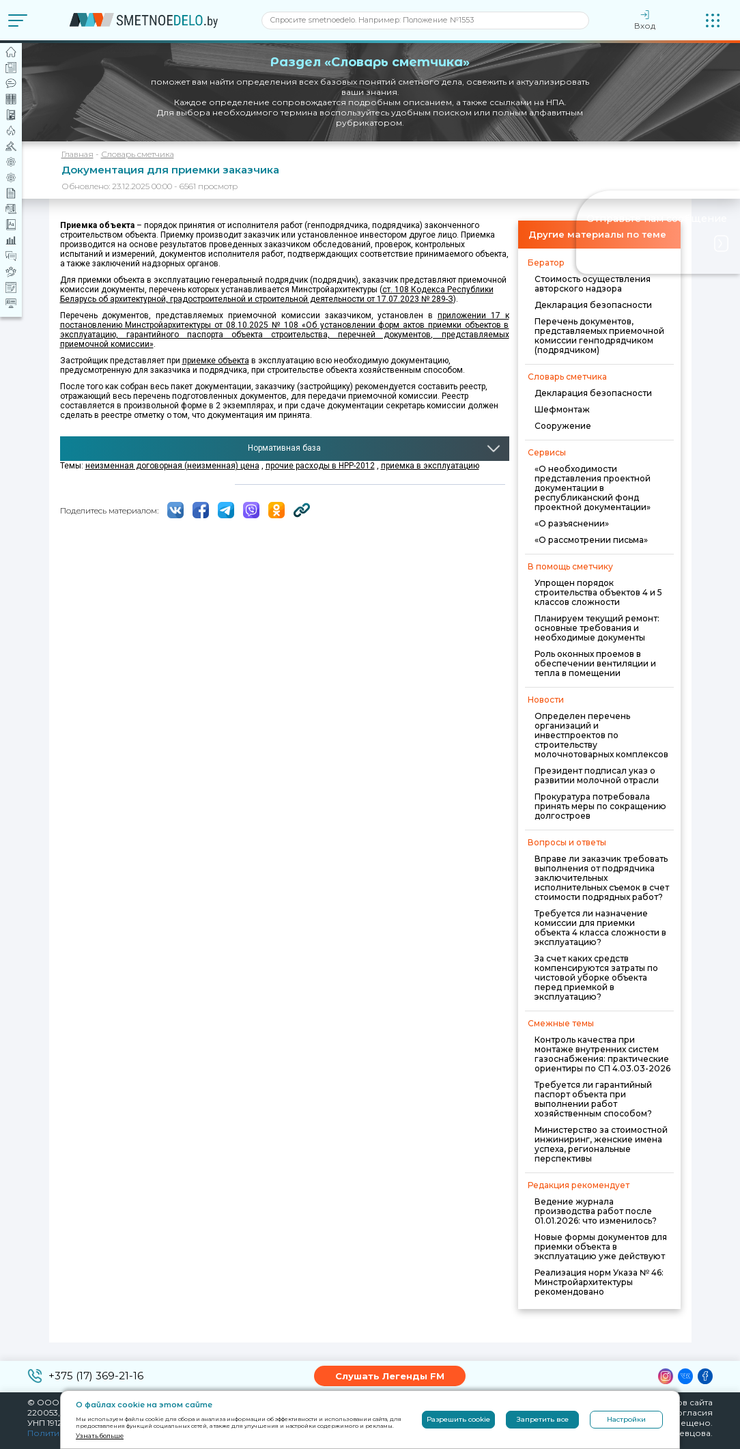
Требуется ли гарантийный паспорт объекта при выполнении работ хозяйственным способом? (593, 1099)
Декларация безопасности (593, 305)
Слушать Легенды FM (389, 1375)
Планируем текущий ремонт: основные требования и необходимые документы (597, 628)
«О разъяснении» (572, 523)
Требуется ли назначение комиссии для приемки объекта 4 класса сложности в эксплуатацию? (600, 927)
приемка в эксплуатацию (430, 465)
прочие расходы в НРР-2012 (320, 465)
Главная (77, 154)
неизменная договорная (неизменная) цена (172, 465)
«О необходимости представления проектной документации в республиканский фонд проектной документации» (593, 488)
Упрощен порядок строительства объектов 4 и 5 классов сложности (598, 592)
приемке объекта (215, 360)
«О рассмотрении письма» (591, 540)
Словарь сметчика (137, 154)
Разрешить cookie (458, 1419)
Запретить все (543, 1419)
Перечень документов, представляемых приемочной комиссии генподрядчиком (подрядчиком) (599, 335)
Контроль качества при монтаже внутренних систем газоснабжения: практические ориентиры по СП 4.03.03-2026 (602, 1054)
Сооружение (563, 426)
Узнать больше (100, 1435)
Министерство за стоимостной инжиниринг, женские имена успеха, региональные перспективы (601, 1144)
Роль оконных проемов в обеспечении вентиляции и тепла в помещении (595, 663)
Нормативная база (284, 448)
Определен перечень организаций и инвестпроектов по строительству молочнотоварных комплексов (601, 735)
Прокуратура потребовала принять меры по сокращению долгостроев (600, 806)
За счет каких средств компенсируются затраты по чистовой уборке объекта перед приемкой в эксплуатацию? (596, 977)
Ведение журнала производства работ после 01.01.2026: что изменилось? (596, 1211)
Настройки (626, 1419)
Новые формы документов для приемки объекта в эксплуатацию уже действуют (601, 1246)
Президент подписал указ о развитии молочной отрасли (597, 775)
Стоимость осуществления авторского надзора (593, 284)
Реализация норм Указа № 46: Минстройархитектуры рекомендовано (599, 1282)
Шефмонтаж (562, 409)
